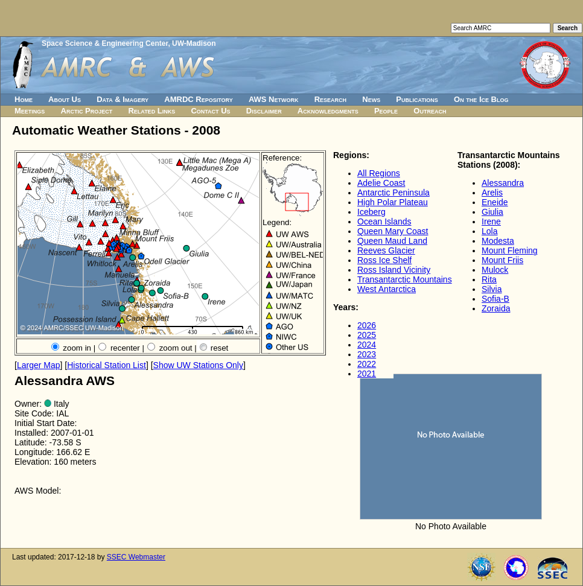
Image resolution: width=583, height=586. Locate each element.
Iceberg (371, 212)
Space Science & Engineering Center (105, 43)
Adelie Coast (381, 183)
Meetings (29, 110)
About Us (64, 99)
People (386, 110)
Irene (491, 221)
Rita (489, 279)
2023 (366, 354)
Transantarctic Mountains (404, 279)
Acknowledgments (328, 110)
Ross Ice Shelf (384, 260)
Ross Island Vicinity (393, 270)
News (371, 99)
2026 (366, 325)
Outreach (429, 110)
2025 (366, 335)
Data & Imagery (122, 99)
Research (330, 99)
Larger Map (38, 365)
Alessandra (503, 183)
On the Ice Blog (481, 99)
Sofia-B (495, 299)
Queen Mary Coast (392, 231)
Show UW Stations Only (198, 365)
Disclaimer (264, 110)
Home (23, 99)
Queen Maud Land (392, 241)
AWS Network (274, 99)
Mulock (495, 270)
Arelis (492, 192)
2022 (366, 364)
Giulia (492, 212)
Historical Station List (106, 365)
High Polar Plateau (392, 202)
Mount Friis (502, 260)
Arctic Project (87, 110)
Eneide (495, 202)
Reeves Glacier (386, 250)
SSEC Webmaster (136, 557)
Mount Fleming (510, 250)
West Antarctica (386, 289)
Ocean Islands (384, 221)
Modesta (498, 241)
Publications (417, 99)
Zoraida (496, 308)
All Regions (378, 173)
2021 (366, 373)
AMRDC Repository (198, 99)
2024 (366, 344)
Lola (489, 231)
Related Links (151, 110)
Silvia (492, 289)
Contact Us (210, 110)
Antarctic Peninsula (393, 192)
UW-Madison (193, 43)
